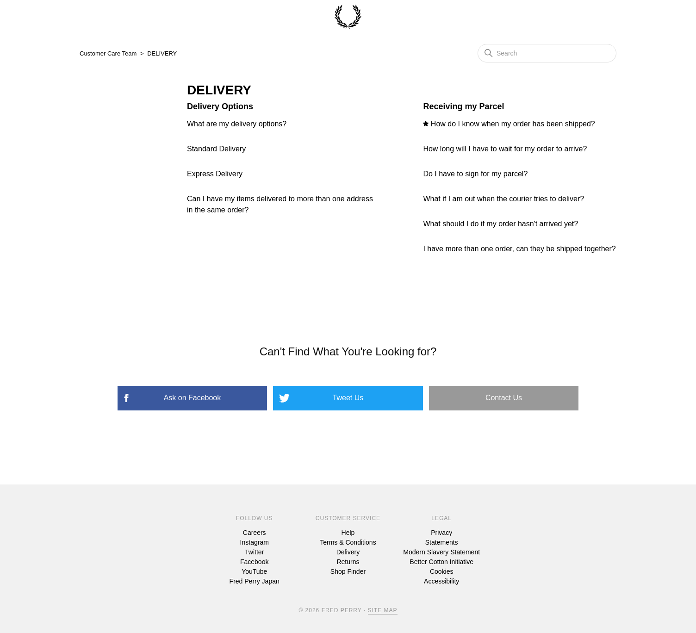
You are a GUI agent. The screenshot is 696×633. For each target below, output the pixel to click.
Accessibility (441, 581)
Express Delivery (214, 174)
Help (348, 532)
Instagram (254, 542)
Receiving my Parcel (463, 106)
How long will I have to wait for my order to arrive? (505, 149)
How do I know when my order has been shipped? (513, 124)
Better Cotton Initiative (441, 561)
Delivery (348, 552)
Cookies (442, 571)
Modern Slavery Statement (441, 552)
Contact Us (503, 398)
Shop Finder (348, 571)
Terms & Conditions (348, 542)
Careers (254, 532)
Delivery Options (220, 106)
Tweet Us (348, 398)
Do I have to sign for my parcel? (475, 174)
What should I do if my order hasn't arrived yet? (500, 224)
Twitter (254, 552)
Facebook (254, 561)
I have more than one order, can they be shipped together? (519, 249)
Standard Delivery (216, 149)
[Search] (547, 53)
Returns (347, 561)
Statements (441, 542)
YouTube (254, 571)
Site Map (383, 610)
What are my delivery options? (236, 124)
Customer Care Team (108, 53)
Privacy (441, 532)
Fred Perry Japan (255, 581)
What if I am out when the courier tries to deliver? (503, 199)
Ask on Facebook (192, 398)
